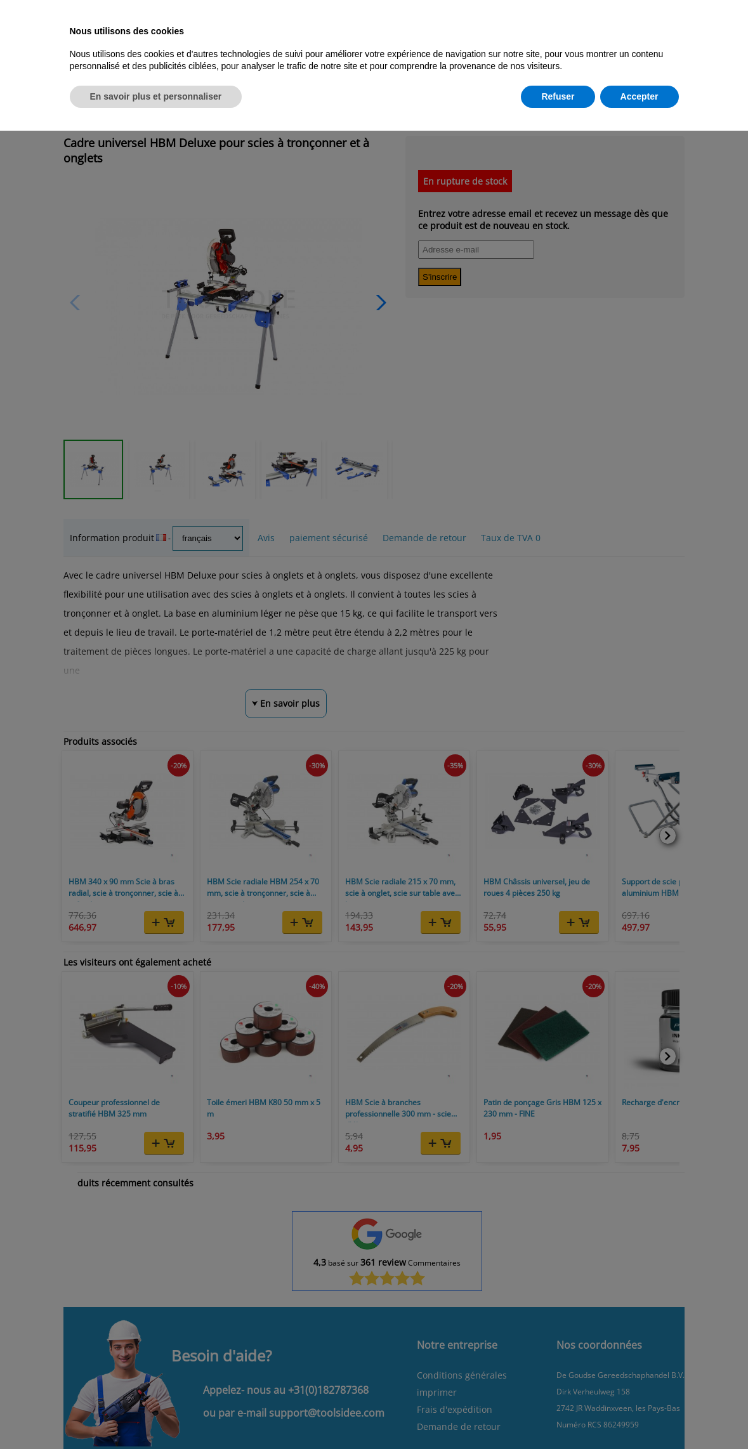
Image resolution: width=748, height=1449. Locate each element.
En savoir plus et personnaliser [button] (156, 96)
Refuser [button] (557, 96)
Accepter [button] (639, 96)
